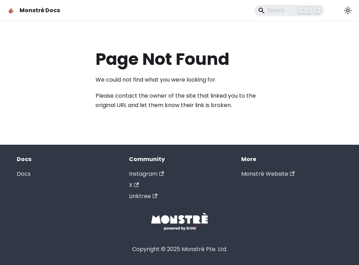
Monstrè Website (268, 174)
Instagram (146, 174)
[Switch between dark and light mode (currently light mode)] (347, 10)
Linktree (143, 196)
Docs (24, 174)
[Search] (289, 10)
